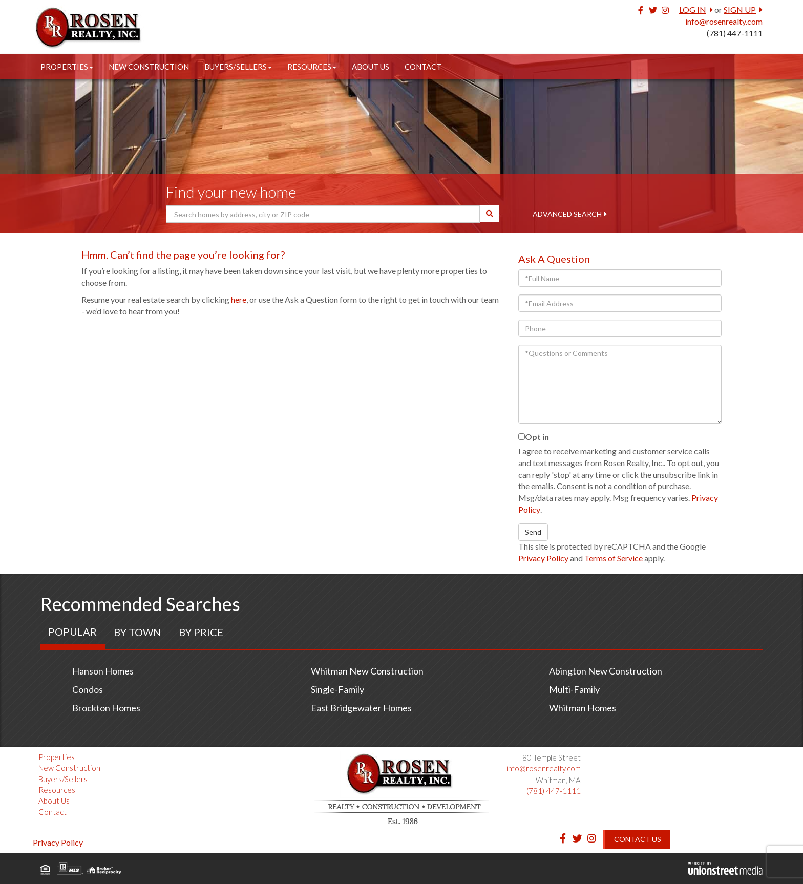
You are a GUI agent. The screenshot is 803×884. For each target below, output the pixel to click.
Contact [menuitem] (423, 66)
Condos (87, 689)
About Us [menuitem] (370, 66)
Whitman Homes (582, 707)
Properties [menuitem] (66, 66)
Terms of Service (613, 558)
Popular (72, 631)
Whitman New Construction (367, 671)
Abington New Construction (605, 671)
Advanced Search (567, 213)
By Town (137, 632)
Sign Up (740, 9)
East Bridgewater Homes (361, 707)
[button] (489, 213)
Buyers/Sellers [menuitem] (238, 66)
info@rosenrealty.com (724, 21)
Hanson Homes (103, 671)
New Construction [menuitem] (149, 66)
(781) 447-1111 (735, 33)
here (238, 299)
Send (533, 532)
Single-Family (337, 689)
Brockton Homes (106, 707)
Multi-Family (574, 689)
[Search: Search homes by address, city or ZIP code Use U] (323, 214)
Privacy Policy (543, 558)
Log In (692, 9)
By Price (201, 632)
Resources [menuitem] (311, 66)
